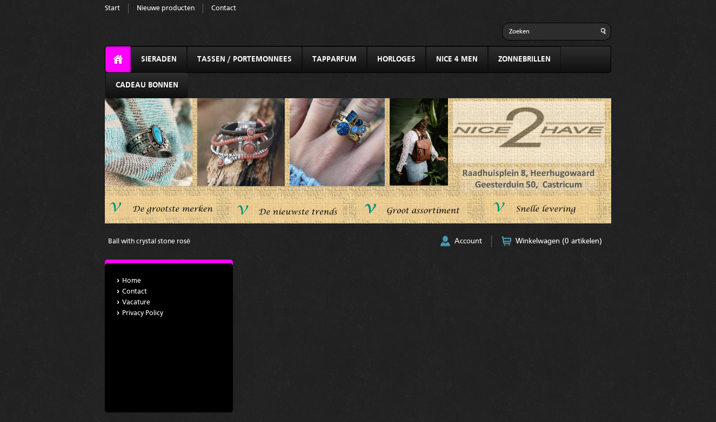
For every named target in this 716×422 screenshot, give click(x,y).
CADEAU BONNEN (147, 85)
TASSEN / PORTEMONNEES (244, 59)
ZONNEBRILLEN (524, 59)
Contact (223, 8)
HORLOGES (396, 59)
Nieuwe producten (166, 8)
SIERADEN (159, 59)
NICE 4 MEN (457, 59)
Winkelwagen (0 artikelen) (559, 241)
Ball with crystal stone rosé (149, 241)
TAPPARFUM (334, 59)
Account (468, 241)
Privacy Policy (142, 313)
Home (131, 280)
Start (112, 8)
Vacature (136, 302)
